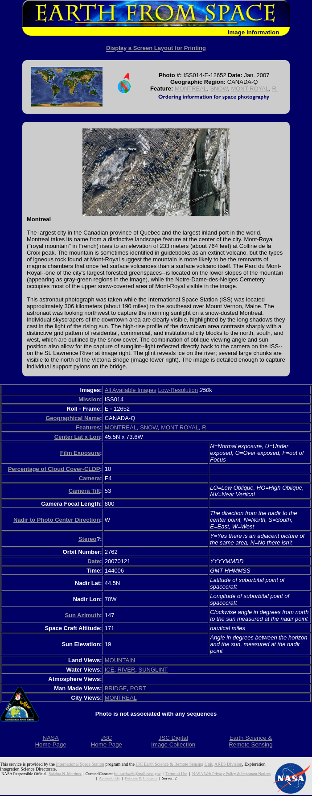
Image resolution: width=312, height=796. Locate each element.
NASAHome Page (50, 741)
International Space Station (80, 764)
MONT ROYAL (250, 88)
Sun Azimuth (82, 615)
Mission (89, 399)
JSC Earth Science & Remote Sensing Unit (173, 764)
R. (275, 88)
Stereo (87, 539)
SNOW (219, 88)
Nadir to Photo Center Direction (56, 519)
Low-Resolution (178, 390)
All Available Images (130, 390)
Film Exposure (80, 453)
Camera (89, 478)
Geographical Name (72, 418)
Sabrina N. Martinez (65, 773)
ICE (110, 669)
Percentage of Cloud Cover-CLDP (54, 469)
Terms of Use (176, 773)
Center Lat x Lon (77, 436)
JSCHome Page (106, 741)
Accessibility (109, 778)
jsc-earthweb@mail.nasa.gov (137, 773)
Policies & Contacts (141, 778)
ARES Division (228, 764)
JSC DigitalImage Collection (173, 741)
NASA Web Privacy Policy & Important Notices (231, 773)
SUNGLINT (153, 669)
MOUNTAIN (120, 660)
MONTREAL (191, 88)
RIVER (126, 669)
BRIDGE (116, 688)
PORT (138, 688)
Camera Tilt (84, 490)
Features (88, 427)
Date (93, 561)
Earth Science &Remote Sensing (251, 741)
